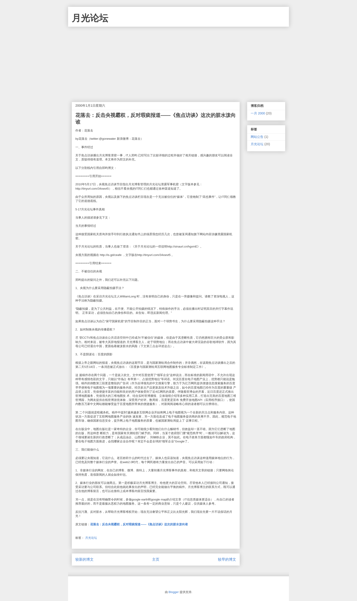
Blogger (173, 592)
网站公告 (257, 137)
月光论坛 (90, 18)
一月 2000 (258, 113)
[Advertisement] (178, 61)
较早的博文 (227, 559)
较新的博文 (84, 559)
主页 (155, 559)
